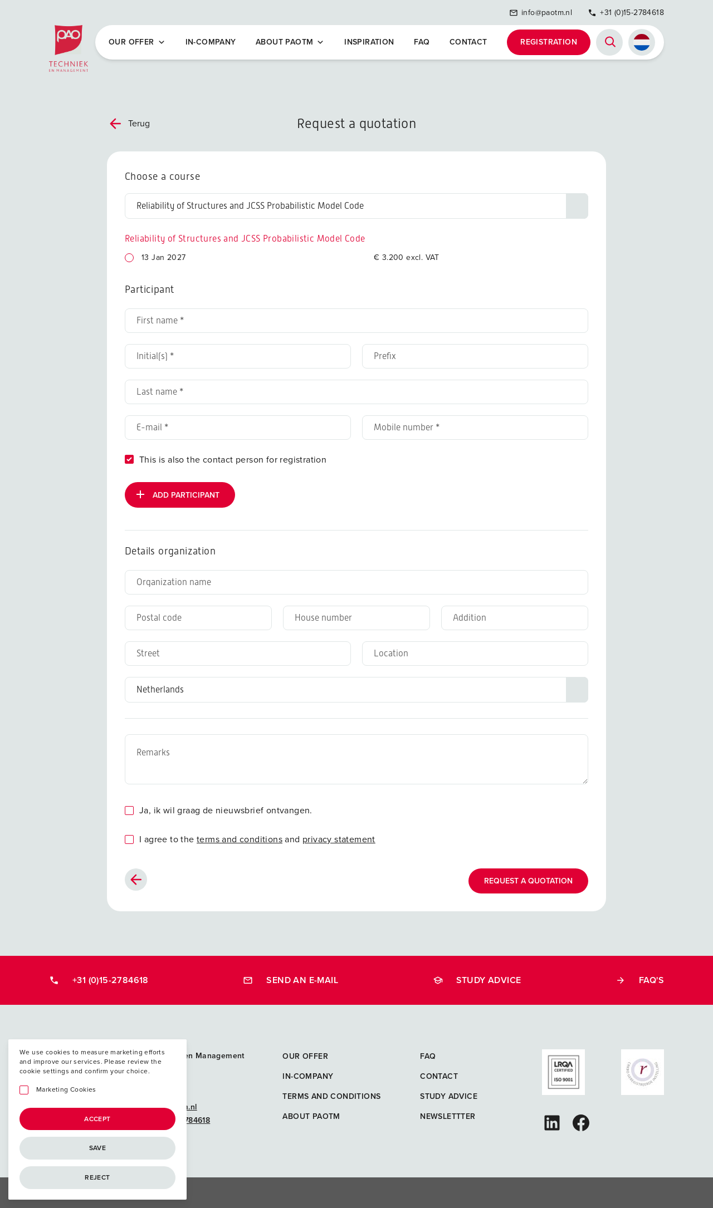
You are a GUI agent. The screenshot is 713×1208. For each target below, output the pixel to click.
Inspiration (369, 42)
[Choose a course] (356, 205)
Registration (548, 42)
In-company (210, 42)
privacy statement (338, 838)
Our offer (137, 42)
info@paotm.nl (540, 12)
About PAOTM (290, 42)
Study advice (477, 979)
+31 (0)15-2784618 (626, 12)
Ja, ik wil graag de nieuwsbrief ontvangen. (225, 809)
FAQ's (640, 979)
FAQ (421, 42)
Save (97, 1148)
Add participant (176, 493)
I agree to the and (257, 838)
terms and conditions (239, 838)
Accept (97, 1119)
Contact (468, 42)
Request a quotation (528, 880)
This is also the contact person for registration (232, 459)
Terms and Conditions (331, 1096)
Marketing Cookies (66, 1089)
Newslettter (447, 1116)
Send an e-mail (290, 979)
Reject (97, 1177)
